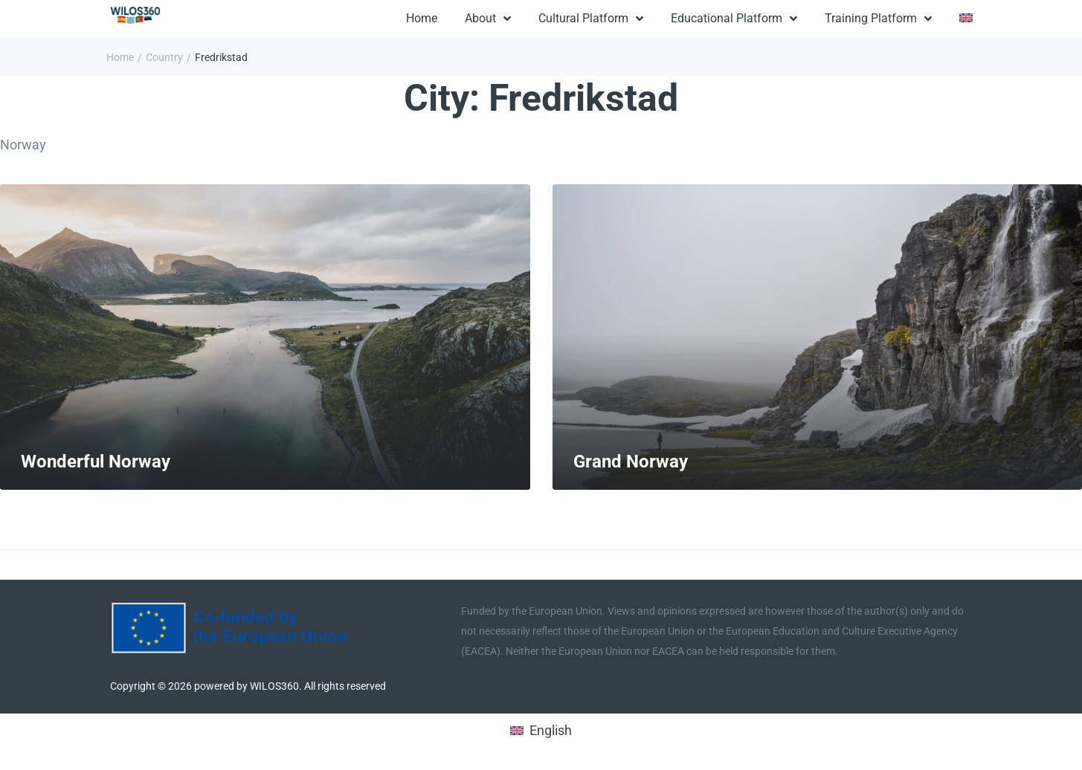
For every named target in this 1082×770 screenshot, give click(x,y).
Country (164, 57)
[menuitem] (966, 19)
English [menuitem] (550, 730)
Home (120, 57)
